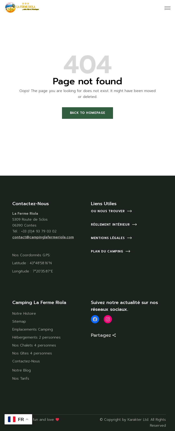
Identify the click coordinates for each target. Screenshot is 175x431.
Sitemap (19, 321)
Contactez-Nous (26, 361)
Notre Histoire (24, 313)
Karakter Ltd (138, 419)
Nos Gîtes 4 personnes (32, 353)
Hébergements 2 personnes (36, 337)
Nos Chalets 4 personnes (34, 345)
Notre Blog (21, 370)
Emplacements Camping (32, 329)
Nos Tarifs (20, 378)
